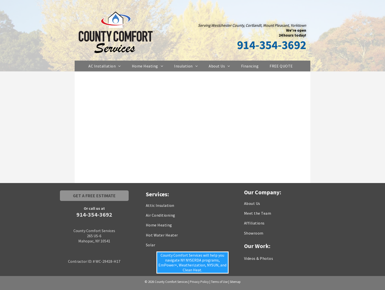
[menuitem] (106, 66)
